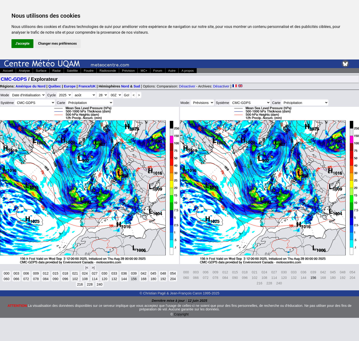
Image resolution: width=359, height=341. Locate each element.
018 (65, 273)
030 (104, 273)
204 (173, 279)
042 (143, 273)
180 (153, 279)
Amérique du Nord (31, 86)
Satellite (72, 70)
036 (124, 273)
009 (36, 273)
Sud (136, 86)
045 (153, 273)
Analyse (24, 70)
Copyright (181, 314)
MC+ (144, 70)
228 (90, 284)
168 (143, 279)
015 (55, 273)
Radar (57, 70)
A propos (187, 70)
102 (75, 279)
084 (45, 279)
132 (114, 279)
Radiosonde (108, 70)
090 (55, 279)
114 (94, 279)
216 (80, 284)
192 (163, 279)
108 (85, 279)
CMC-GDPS (14, 79)
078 (36, 279)
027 (94, 273)
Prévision (128, 70)
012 (45, 273)
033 (114, 273)
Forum (157, 70)
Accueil (8, 70)
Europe (70, 86)
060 (6, 279)
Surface (41, 70)
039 (134, 273)
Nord (125, 86)
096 (65, 279)
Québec (54, 86)
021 (75, 273)
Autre (172, 70)
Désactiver (187, 86)
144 (124, 279)
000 (6, 273)
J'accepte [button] (22, 43)
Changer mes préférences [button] (57, 43)
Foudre (89, 70)
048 (163, 273)
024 (85, 273)
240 (99, 284)
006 (26, 273)
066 (16, 279)
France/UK (87, 86)
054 (173, 273)
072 (26, 279)
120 (104, 279)
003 (16, 273)
